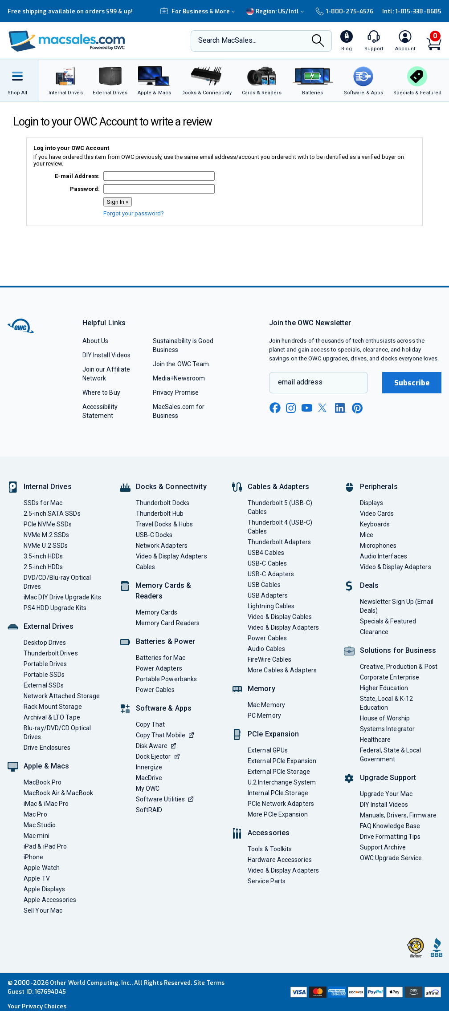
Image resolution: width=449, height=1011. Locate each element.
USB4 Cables (266, 552)
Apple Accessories (50, 899)
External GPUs (268, 750)
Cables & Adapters (278, 486)
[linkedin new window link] (341, 408)
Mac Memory (266, 704)
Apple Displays (44, 889)
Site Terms (209, 983)
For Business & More (198, 11)
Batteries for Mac (161, 657)
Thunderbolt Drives (51, 653)
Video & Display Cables (280, 616)
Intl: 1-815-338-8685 (411, 11)
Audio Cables (266, 648)
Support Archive (383, 847)
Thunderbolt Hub (160, 513)
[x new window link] (324, 408)
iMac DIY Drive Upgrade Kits (62, 597)
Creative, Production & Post (398, 666)
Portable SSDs (44, 674)
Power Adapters (159, 668)
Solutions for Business (398, 650)
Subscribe (412, 383)
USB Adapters (268, 595)
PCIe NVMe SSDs (48, 524)
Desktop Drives (45, 642)
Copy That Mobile (165, 735)
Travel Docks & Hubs (164, 524)
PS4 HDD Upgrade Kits (55, 607)
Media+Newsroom (179, 378)
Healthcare (375, 739)
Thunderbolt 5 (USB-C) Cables (280, 507)
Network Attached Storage (62, 696)
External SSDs (44, 685)
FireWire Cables (269, 659)
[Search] (318, 41)
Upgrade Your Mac (386, 793)
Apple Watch (42, 867)
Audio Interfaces (383, 556)
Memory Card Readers (168, 623)
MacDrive (149, 777)
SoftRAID (149, 809)
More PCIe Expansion (278, 814)
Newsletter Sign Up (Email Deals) (396, 606)
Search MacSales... (227, 40)
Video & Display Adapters (171, 556)
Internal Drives (48, 486)
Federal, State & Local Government (390, 755)
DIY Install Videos (106, 355)
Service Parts (267, 881)
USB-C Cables (267, 563)
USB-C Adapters (271, 574)
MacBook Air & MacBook (58, 793)
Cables (145, 566)
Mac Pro (35, 814)
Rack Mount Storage (53, 706)
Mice (366, 534)
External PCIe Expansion (282, 760)
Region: (276, 11)
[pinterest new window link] (357, 408)
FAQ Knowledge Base (390, 825)
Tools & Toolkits (270, 849)
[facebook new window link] (275, 408)
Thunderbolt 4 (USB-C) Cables (280, 527)
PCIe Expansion (273, 734)
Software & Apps (164, 708)
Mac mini (36, 835)
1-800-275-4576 (344, 11)
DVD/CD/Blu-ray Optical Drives (57, 582)
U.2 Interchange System (282, 782)
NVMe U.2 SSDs (46, 545)
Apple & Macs (46, 766)
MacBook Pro (42, 782)
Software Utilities (165, 799)
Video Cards (377, 513)
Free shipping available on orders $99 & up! (70, 11)
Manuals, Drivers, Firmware (398, 815)
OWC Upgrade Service (391, 857)
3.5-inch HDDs (43, 556)
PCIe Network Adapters (281, 803)
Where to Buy (101, 392)
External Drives (48, 626)
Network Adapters (162, 545)
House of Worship (385, 718)
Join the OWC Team (181, 364)
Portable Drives (45, 663)
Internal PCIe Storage (278, 793)
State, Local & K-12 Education (386, 703)
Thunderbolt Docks (163, 502)
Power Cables (155, 689)
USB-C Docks (154, 534)
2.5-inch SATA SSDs (52, 513)
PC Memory (264, 715)
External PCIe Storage (279, 771)
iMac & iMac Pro (46, 803)
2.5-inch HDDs (43, 566)
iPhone (34, 857)
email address (300, 382)
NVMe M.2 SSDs (46, 534)
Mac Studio (40, 825)
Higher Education (384, 688)
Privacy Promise (176, 392)
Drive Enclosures (47, 747)
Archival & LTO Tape (52, 717)
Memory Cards (157, 612)
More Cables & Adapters (282, 670)
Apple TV (37, 878)
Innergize (149, 767)
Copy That (150, 724)
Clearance (374, 631)
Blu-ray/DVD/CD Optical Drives (57, 732)
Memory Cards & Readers (163, 590)
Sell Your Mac (43, 910)
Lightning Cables (271, 606)
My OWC (148, 788)
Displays (372, 502)
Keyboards (375, 524)
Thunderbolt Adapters (279, 542)
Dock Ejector (158, 756)
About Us (95, 340)
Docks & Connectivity (171, 486)
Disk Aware (156, 745)
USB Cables (264, 584)
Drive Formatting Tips (390, 836)
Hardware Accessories (280, 859)
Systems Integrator (387, 728)
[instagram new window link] (291, 408)
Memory (261, 688)
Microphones (378, 545)
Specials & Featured (388, 621)
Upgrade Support (388, 777)
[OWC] (67, 41)
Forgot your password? (133, 213)
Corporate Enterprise (390, 677)
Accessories (269, 833)
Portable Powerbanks (166, 679)
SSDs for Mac (43, 502)
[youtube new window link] (307, 408)
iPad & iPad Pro (45, 846)
